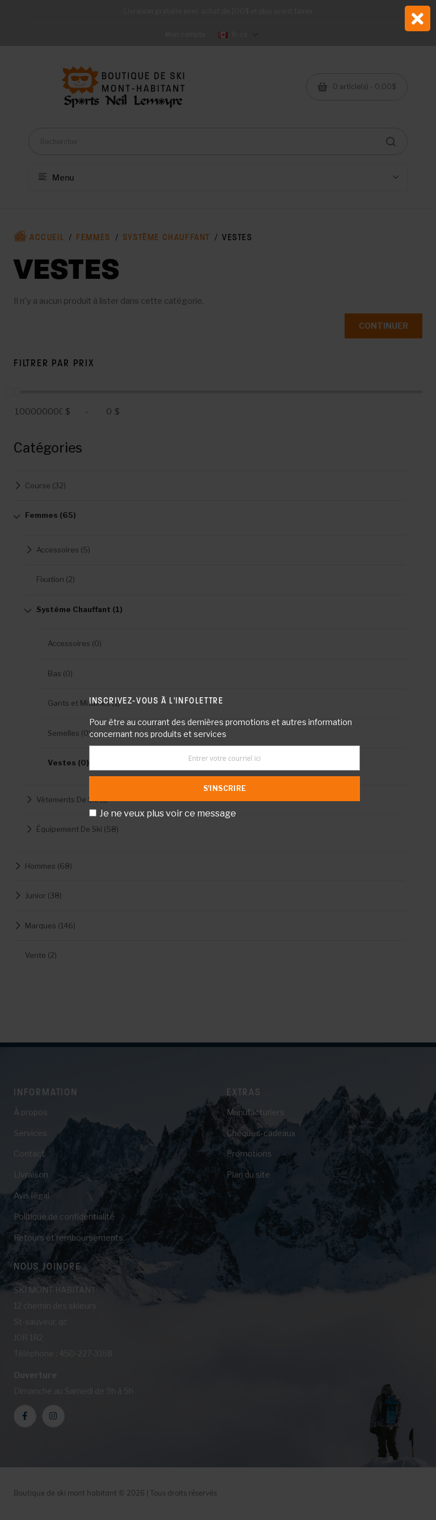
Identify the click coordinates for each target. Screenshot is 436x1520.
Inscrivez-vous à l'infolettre (156, 700)
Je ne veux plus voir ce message (167, 813)
